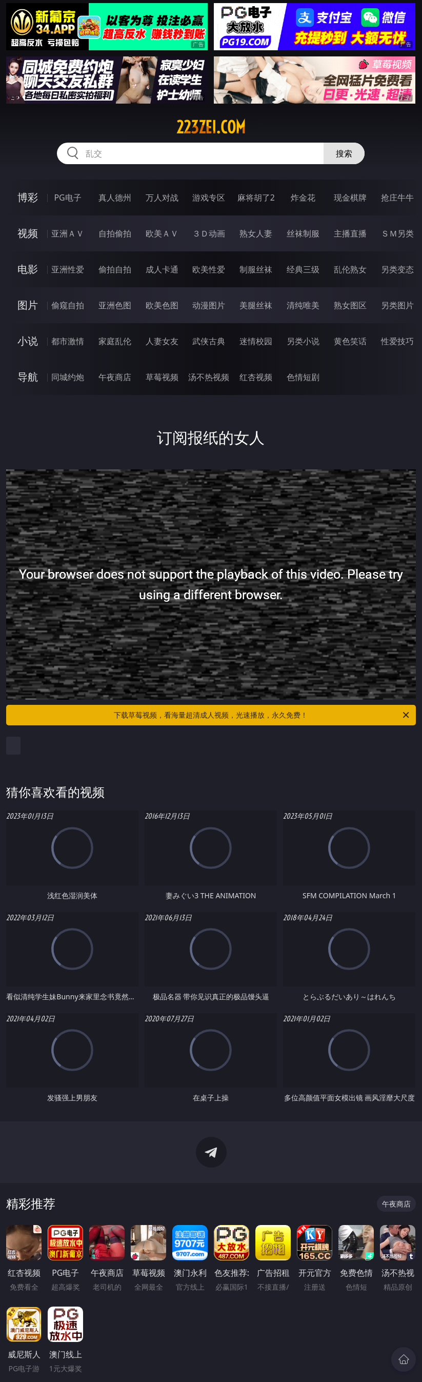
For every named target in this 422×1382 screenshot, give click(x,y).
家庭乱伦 (114, 341)
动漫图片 (208, 305)
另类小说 (303, 341)
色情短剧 (303, 377)
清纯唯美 (303, 305)
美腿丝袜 (255, 305)
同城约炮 (67, 377)
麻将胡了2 (256, 197)
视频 (27, 233)
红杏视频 (255, 377)
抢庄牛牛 (397, 197)
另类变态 (397, 269)
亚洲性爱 (67, 269)
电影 (27, 269)
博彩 (27, 197)
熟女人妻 (255, 233)
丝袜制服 (303, 233)
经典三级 (303, 269)
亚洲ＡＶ (67, 233)
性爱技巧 (397, 341)
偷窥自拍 (67, 305)
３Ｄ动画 (208, 233)
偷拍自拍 (114, 269)
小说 (27, 341)
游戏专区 (208, 197)
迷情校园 (255, 341)
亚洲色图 (114, 305)
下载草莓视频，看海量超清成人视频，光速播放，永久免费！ (262, 715)
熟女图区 (350, 305)
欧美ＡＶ (162, 233)
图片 (27, 305)
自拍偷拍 (114, 233)
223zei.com (211, 127)
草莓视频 (162, 377)
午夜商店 (114, 377)
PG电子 (67, 197)
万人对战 (162, 197)
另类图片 (397, 305)
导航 (27, 377)
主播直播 (350, 233)
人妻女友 (162, 341)
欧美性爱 (208, 269)
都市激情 (67, 341)
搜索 (344, 153)
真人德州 (114, 197)
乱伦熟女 (350, 269)
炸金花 (303, 197)
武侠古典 (208, 341)
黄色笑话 (350, 341)
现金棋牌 (350, 197)
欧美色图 (162, 305)
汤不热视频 (208, 377)
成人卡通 (162, 269)
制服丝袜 (255, 269)
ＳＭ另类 (397, 233)
